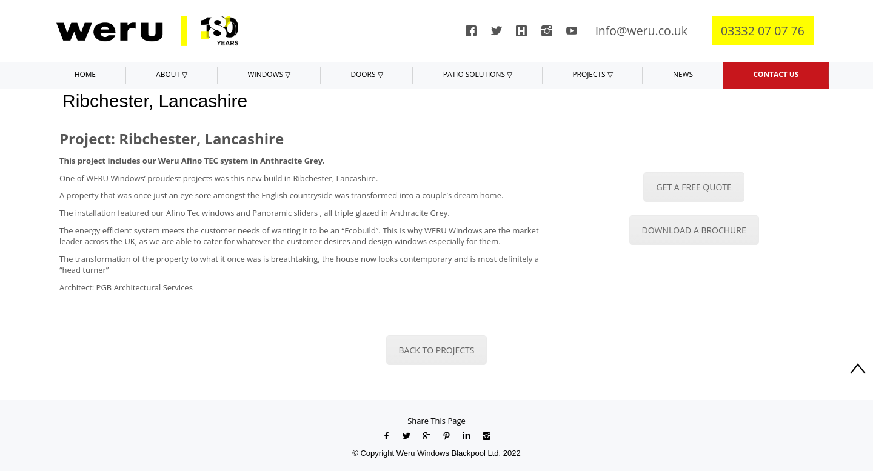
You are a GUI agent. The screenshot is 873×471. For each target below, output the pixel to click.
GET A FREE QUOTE (693, 187)
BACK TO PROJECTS (437, 350)
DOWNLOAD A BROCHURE (694, 230)
